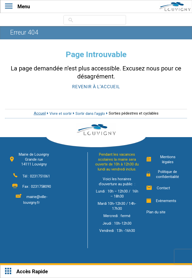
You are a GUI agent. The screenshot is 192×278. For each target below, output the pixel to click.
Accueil (40, 113)
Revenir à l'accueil (96, 86)
